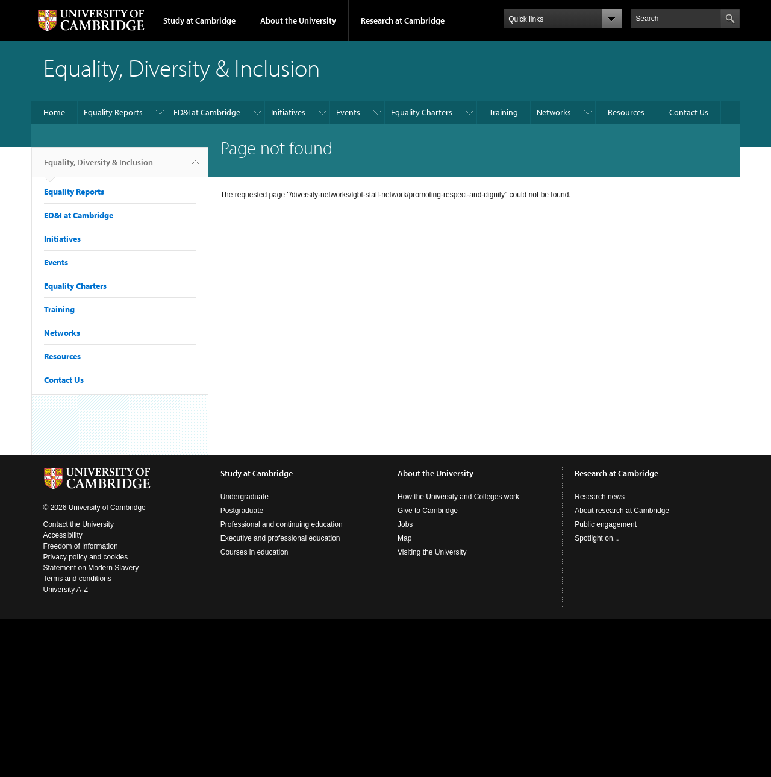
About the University (298, 20)
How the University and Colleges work (458, 496)
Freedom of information (80, 546)
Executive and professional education (280, 538)
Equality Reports (113, 112)
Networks (554, 112)
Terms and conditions (77, 578)
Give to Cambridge (428, 510)
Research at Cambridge (403, 20)
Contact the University (78, 524)
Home (54, 112)
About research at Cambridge (622, 510)
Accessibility (63, 535)
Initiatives (288, 112)
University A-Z (66, 589)
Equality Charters (421, 112)
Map (404, 538)
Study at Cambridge (199, 20)
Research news (600, 496)
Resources (626, 112)
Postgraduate (241, 510)
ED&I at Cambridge (206, 112)
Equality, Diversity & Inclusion (98, 167)
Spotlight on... (597, 538)
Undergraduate (244, 496)
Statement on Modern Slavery (91, 568)
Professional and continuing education (281, 524)
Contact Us (688, 112)
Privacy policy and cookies (85, 557)
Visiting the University (432, 552)
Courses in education (254, 552)
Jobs (405, 524)
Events (348, 112)
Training (503, 112)
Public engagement (606, 524)
